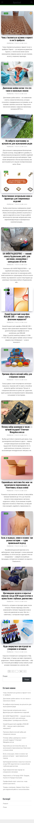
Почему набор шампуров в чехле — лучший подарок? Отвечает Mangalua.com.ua (17, 429)
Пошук (5, 676)
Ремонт (5, 803)
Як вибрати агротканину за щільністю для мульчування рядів (17, 142)
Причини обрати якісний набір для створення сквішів (17, 375)
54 (21, 671)
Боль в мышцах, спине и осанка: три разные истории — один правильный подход (17, 540)
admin (25, 43)
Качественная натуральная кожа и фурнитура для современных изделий (17, 198)
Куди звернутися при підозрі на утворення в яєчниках (17, 647)
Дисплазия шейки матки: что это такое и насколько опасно (17, 89)
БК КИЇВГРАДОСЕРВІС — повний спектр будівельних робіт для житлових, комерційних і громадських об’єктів (17, 257)
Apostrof (17, 2)
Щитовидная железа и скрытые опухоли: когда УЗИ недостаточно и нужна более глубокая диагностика (17, 595)
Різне (6, 13)
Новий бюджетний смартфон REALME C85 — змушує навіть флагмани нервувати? (17, 316)
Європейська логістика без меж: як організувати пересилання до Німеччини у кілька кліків (17, 484)
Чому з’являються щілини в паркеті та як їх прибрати (17, 39)
